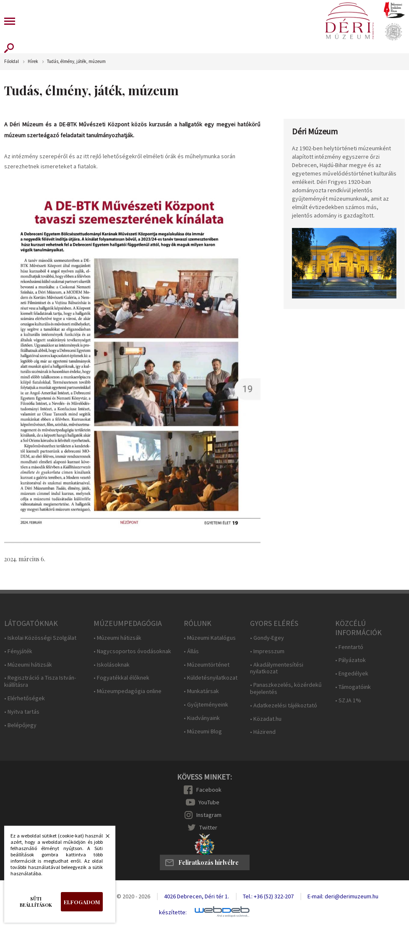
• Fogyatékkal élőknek (121, 677)
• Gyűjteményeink (206, 704)
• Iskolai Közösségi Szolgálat (40, 637)
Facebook (208, 789)
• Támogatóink (353, 687)
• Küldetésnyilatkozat (210, 677)
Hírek (33, 61)
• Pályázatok (350, 660)
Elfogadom (82, 901)
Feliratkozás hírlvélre (208, 862)
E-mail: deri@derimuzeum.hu (342, 896)
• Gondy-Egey (267, 637)
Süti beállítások (36, 901)
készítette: (173, 912)
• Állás (191, 651)
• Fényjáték (18, 651)
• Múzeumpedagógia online (128, 691)
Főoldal (11, 61)
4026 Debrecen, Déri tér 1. (196, 896)
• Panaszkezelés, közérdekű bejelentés (286, 688)
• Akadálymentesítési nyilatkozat (276, 668)
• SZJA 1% (348, 700)
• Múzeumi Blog (203, 731)
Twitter (208, 827)
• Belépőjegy (20, 725)
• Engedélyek (351, 673)
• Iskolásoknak (112, 664)
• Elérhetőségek (24, 698)
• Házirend (263, 731)
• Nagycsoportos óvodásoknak (132, 651)
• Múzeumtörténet (206, 664)
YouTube (208, 802)
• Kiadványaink (202, 718)
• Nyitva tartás (21, 711)
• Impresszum (267, 651)
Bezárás (103, 838)
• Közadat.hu (265, 718)
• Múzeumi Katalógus (210, 637)
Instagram (208, 815)
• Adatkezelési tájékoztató (283, 705)
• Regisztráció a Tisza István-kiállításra (40, 681)
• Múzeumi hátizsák (28, 664)
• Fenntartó (349, 647)
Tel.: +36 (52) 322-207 (268, 896)
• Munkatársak (201, 691)
